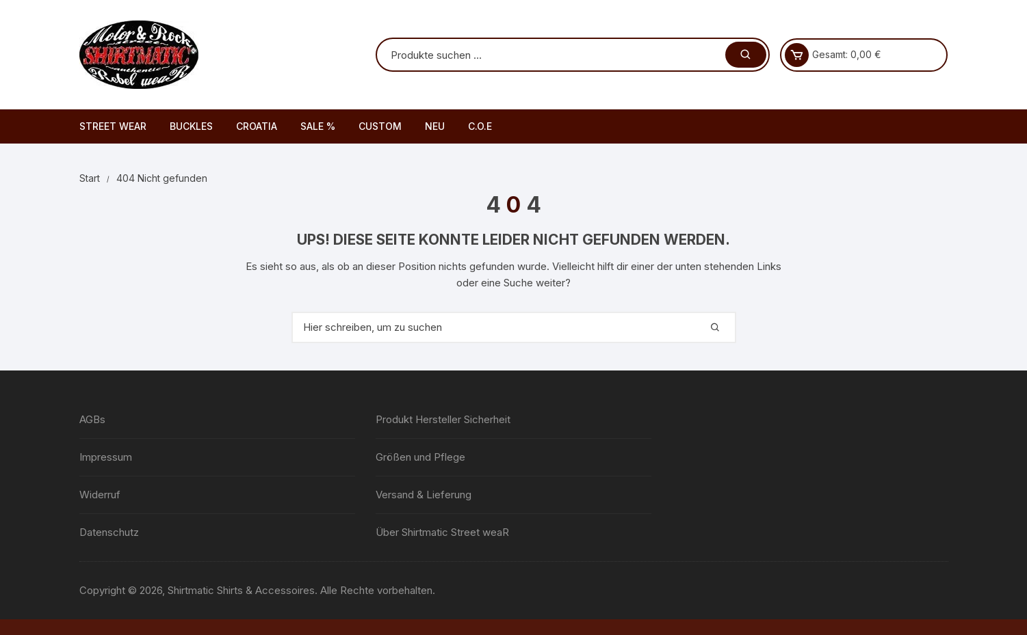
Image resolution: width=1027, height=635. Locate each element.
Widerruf (99, 494)
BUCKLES (191, 126)
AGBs (92, 419)
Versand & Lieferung (423, 494)
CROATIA (256, 126)
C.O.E (480, 126)
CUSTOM (380, 126)
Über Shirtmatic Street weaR (442, 532)
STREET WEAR (112, 126)
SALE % (317, 126)
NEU (435, 126)
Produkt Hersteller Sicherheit (443, 419)
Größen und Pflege (420, 456)
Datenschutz (109, 532)
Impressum (105, 456)
